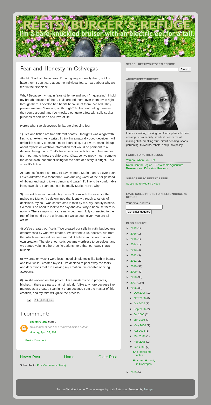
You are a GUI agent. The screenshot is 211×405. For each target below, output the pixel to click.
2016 (133, 233)
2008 (133, 277)
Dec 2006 (140, 292)
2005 (133, 372)
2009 (133, 271)
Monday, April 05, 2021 (43, 332)
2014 (133, 244)
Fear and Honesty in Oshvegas (144, 362)
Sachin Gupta (38, 321)
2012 (133, 255)
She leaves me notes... (142, 353)
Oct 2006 (140, 303)
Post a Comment (35, 340)
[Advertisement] (178, 282)
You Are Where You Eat (140, 160)
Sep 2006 (140, 309)
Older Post (107, 357)
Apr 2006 (140, 330)
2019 (133, 228)
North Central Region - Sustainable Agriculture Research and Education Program (154, 166)
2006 (133, 287)
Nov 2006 (140, 298)
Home (69, 357)
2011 (133, 260)
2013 (133, 249)
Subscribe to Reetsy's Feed (143, 183)
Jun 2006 (140, 319)
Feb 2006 (140, 341)
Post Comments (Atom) (51, 365)
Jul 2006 (139, 314)
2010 (133, 266)
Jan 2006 (140, 347)
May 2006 (140, 325)
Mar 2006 (140, 336)
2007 (133, 282)
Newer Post (30, 357)
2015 (133, 239)
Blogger (148, 389)
